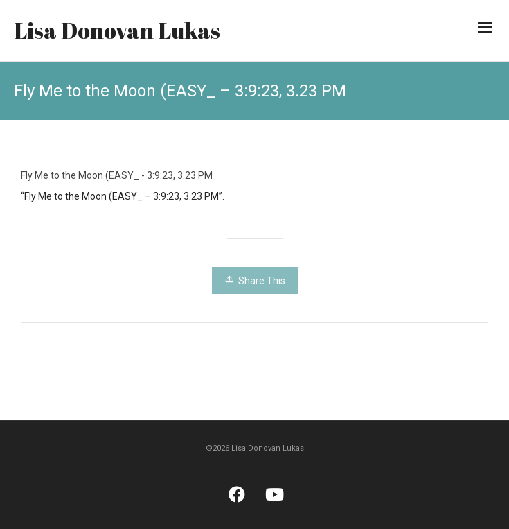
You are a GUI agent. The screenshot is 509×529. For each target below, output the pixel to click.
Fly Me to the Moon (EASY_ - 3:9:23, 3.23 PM (117, 175)
